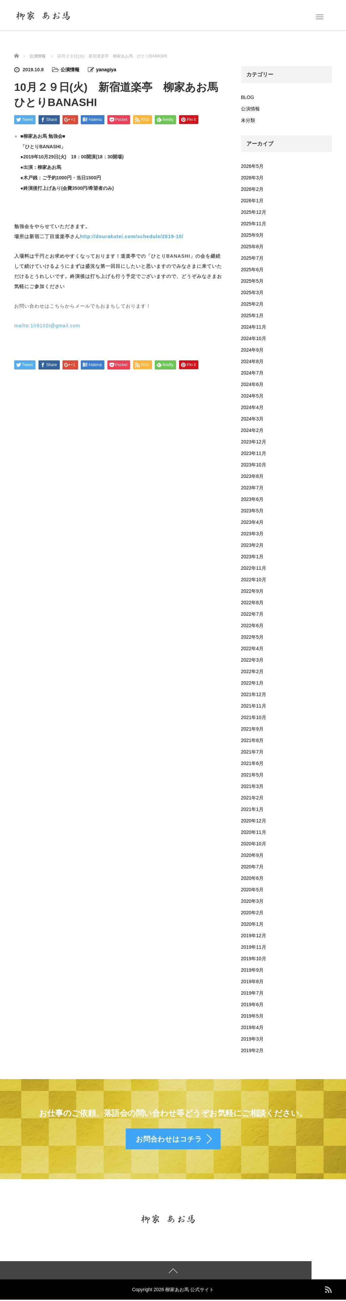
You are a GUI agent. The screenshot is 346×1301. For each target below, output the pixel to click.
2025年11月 (253, 223)
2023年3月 (252, 533)
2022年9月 (252, 591)
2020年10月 (253, 843)
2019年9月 (252, 970)
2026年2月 (252, 189)
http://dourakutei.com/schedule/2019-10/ (131, 236)
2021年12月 (253, 694)
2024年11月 (253, 327)
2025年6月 (252, 269)
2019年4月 (252, 1027)
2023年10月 (253, 464)
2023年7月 (252, 487)
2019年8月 (252, 981)
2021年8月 (252, 740)
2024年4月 (252, 407)
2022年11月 (253, 568)
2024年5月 (252, 396)
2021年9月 (252, 729)
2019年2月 (252, 1050)
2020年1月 (252, 924)
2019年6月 (252, 1004)
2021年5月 (252, 774)
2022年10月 (253, 579)
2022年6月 (252, 625)
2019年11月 (253, 947)
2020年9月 (252, 855)
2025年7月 (252, 258)
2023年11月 (253, 453)
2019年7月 (252, 993)
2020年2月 (252, 912)
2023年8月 (252, 476)
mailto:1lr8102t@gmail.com (47, 325)
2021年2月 (252, 797)
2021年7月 (252, 752)
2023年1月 (252, 556)
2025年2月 (252, 304)
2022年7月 (252, 614)
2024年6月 (252, 384)
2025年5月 (252, 281)
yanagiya (106, 69)
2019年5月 (252, 1016)
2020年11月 (253, 832)
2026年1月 (252, 200)
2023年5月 (252, 510)
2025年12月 (253, 212)
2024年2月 (252, 430)
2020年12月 (253, 820)
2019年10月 (253, 958)
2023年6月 (252, 499)
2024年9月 (252, 350)
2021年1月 (252, 809)
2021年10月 (253, 717)
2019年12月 (253, 935)
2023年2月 (252, 545)
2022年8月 (252, 602)
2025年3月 (252, 292)
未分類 (248, 120)
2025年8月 (252, 246)
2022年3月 (252, 660)
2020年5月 (252, 889)
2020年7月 (252, 866)
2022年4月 (252, 648)
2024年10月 (253, 338)
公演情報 (69, 69)
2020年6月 (252, 878)
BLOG (247, 97)
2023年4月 (252, 522)
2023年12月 (253, 441)
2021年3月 (252, 786)
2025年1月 (252, 315)
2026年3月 (252, 177)
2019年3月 (252, 1039)
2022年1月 (252, 683)
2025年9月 (252, 235)
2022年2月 (252, 671)
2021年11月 (253, 706)
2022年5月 (252, 637)
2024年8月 (252, 361)
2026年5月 (252, 166)
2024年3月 (252, 419)
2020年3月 (252, 901)
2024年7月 (252, 373)
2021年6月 (252, 763)
